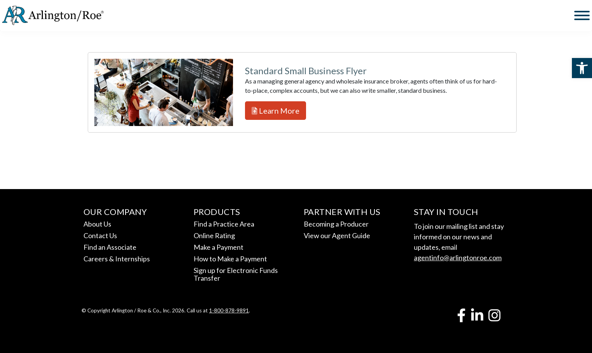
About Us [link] (97, 224)
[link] (582, 68)
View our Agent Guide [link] (337, 235)
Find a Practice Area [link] (224, 224)
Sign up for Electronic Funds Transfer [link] (236, 274)
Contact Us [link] (100, 235)
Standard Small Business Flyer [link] (306, 70)
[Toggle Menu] (582, 15)
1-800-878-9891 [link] (229, 310)
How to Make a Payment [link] (230, 258)
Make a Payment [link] (218, 247)
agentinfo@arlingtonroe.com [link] (458, 257)
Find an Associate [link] (109, 247)
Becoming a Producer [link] (336, 224)
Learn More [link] (275, 110)
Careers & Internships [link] (116, 258)
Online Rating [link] (214, 235)
